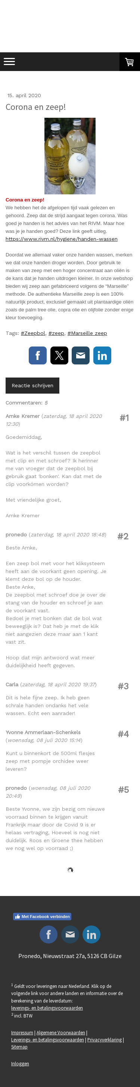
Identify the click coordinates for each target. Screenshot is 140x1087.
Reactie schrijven (32, 385)
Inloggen (20, 1063)
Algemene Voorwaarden (61, 1032)
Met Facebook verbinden (42, 917)
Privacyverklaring (104, 1040)
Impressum (22, 1032)
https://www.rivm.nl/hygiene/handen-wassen (62, 239)
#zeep (56, 333)
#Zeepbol (33, 333)
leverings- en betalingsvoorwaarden (47, 1008)
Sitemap (19, 1047)
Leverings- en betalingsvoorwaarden (47, 1040)
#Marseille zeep (87, 333)
